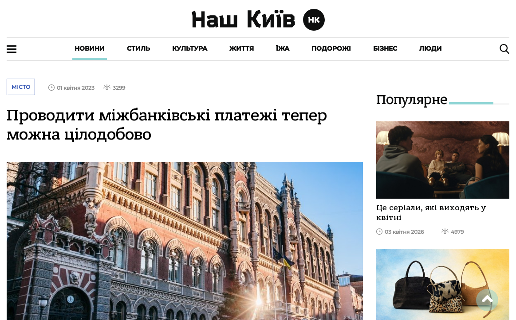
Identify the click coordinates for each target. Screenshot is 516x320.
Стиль (138, 48)
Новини (90, 48)
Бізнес (385, 48)
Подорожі (331, 48)
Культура (189, 48)
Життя (241, 48)
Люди (430, 48)
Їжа (282, 48)
